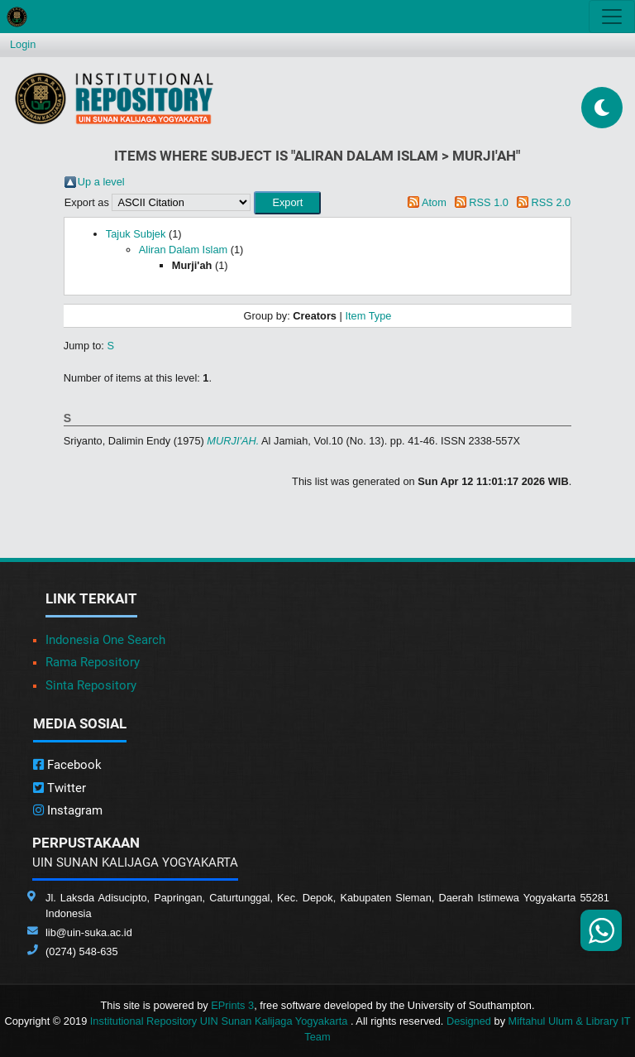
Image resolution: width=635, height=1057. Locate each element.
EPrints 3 (232, 1005)
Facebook (67, 764)
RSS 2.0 (551, 202)
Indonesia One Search (105, 639)
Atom (434, 202)
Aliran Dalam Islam (183, 249)
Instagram (68, 810)
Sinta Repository (90, 685)
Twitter (59, 788)
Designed (468, 1021)
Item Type (368, 316)
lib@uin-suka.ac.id (88, 932)
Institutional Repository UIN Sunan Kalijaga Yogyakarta (220, 1021)
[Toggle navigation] (612, 16)
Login (23, 44)
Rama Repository (92, 662)
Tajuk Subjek (136, 234)
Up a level (101, 181)
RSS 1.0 (488, 202)
